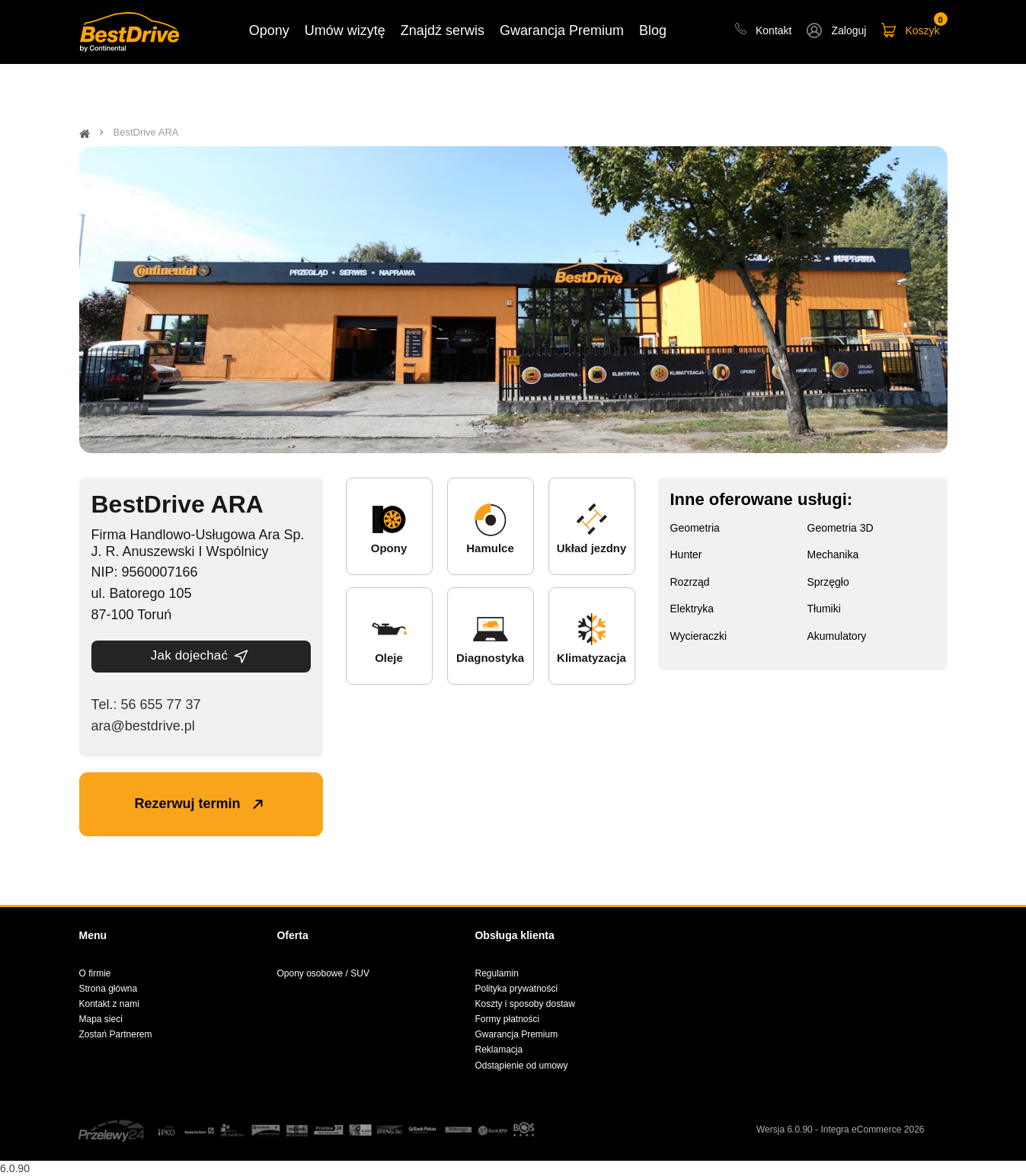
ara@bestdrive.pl (143, 725)
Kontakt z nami (109, 1004)
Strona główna (108, 988)
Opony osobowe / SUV (322, 973)
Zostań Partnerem (115, 1034)
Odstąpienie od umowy (521, 1065)
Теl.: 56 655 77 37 (146, 704)
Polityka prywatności (516, 988)
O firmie (95, 973)
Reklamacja (499, 1049)
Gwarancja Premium (516, 1034)
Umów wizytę (345, 30)
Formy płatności (507, 1019)
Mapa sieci (101, 1019)
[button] (836, 32)
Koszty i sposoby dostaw (524, 1004)
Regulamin (496, 973)
